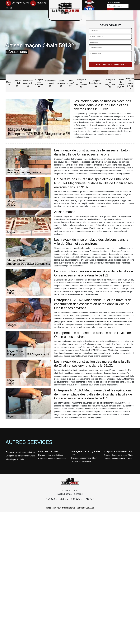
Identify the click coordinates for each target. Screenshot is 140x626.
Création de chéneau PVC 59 (120, 83)
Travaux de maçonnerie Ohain (84, 458)
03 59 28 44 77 (17, 3)
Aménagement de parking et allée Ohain (85, 452)
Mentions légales (85, 508)
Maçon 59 (9, 83)
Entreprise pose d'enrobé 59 (39, 83)
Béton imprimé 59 (70, 83)
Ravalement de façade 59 (50, 83)
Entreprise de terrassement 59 (81, 83)
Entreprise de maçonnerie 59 (110, 83)
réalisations (16, 51)
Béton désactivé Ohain (48, 451)
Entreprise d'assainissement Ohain (20, 452)
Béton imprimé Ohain (15, 459)
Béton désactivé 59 (61, 83)
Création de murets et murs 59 (130, 83)
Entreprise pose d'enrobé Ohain (52, 459)
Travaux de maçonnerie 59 (28, 83)
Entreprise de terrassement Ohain (20, 456)
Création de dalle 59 (17, 83)
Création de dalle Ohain (81, 461)
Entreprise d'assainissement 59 (96, 83)
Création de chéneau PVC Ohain (118, 459)
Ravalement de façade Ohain (50, 455)
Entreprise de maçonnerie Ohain (118, 451)
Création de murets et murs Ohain (118, 455)
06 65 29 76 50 (82, 499)
